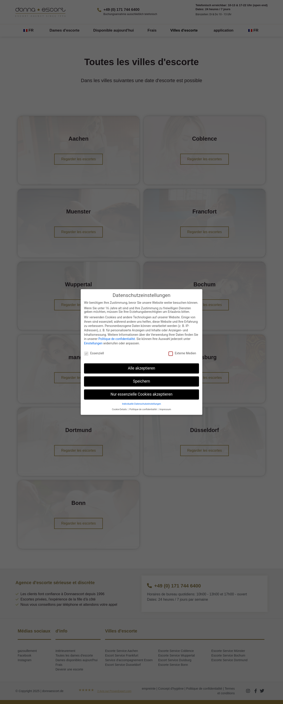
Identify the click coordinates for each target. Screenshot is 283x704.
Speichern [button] (141, 381)
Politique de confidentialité (116, 339)
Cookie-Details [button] (119, 409)
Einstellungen (93, 343)
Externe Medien (182, 353)
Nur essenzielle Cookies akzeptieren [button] (141, 394)
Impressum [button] (165, 409)
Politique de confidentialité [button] (143, 409)
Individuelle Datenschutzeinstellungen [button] (141, 403)
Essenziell (94, 353)
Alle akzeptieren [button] (141, 368)
